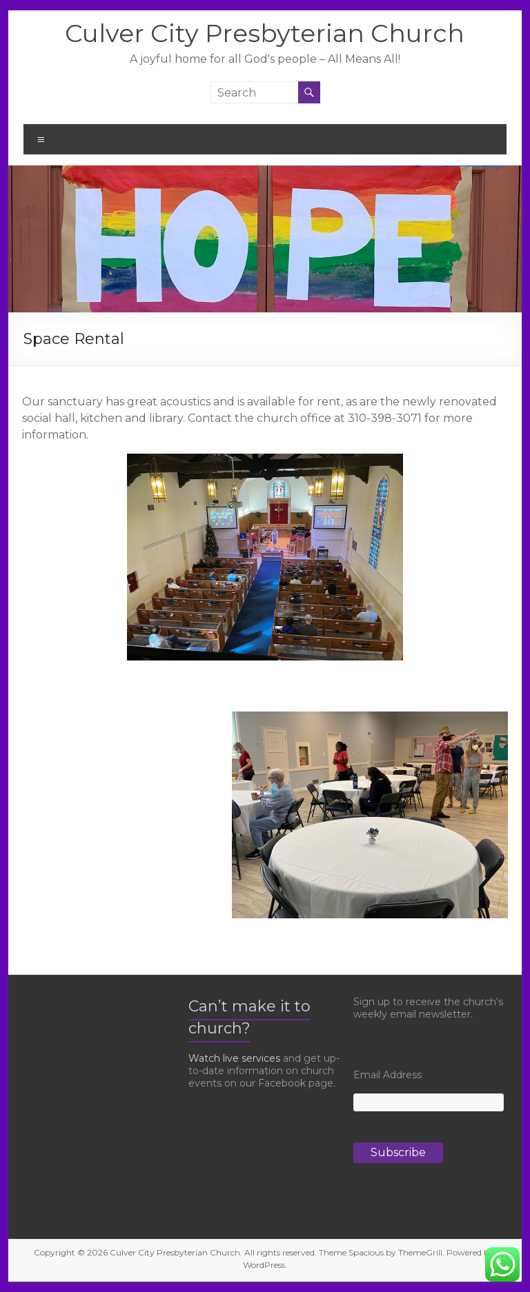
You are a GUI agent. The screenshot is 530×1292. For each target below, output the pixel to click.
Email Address (387, 1075)
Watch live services (234, 1058)
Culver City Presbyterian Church (264, 33)
